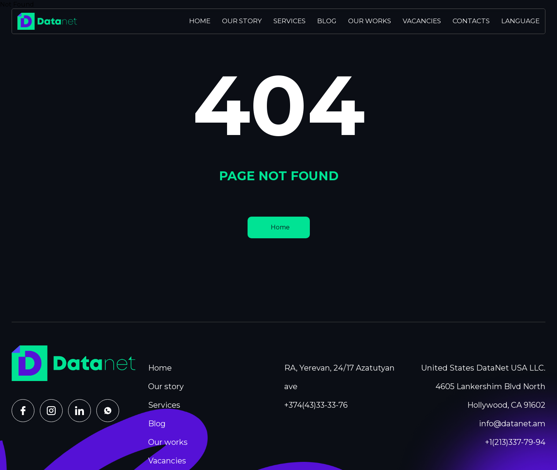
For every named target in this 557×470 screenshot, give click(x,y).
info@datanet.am (512, 423)
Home (199, 21)
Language (520, 21)
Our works (369, 21)
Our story (242, 21)
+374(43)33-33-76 (316, 405)
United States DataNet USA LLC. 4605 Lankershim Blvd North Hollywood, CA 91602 (483, 386)
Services (289, 21)
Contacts (471, 21)
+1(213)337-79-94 (515, 442)
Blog (327, 21)
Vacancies (422, 21)
